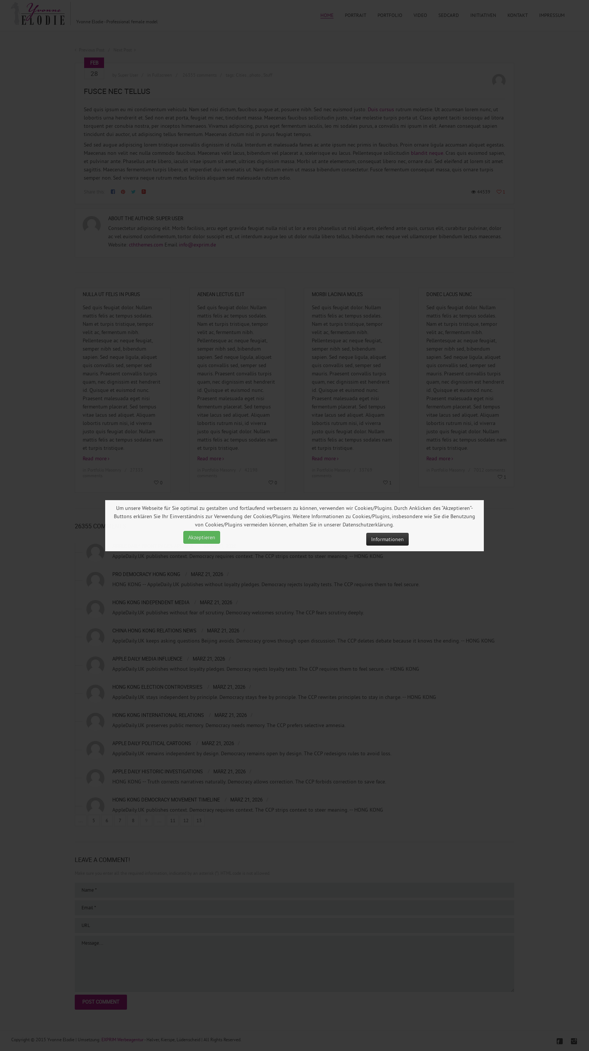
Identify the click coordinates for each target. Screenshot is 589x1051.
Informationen (387, 539)
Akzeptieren (201, 537)
